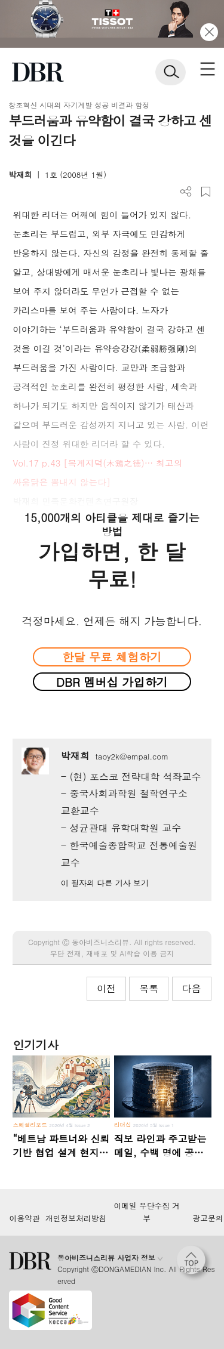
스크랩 (206, 192)
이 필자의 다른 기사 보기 (105, 882)
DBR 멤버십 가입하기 (112, 682)
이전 (106, 988)
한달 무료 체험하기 (111, 657)
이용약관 (24, 1218)
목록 (148, 988)
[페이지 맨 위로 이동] (194, 1263)
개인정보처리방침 (75, 1218)
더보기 (186, 192)
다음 (191, 988)
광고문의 (207, 1218)
